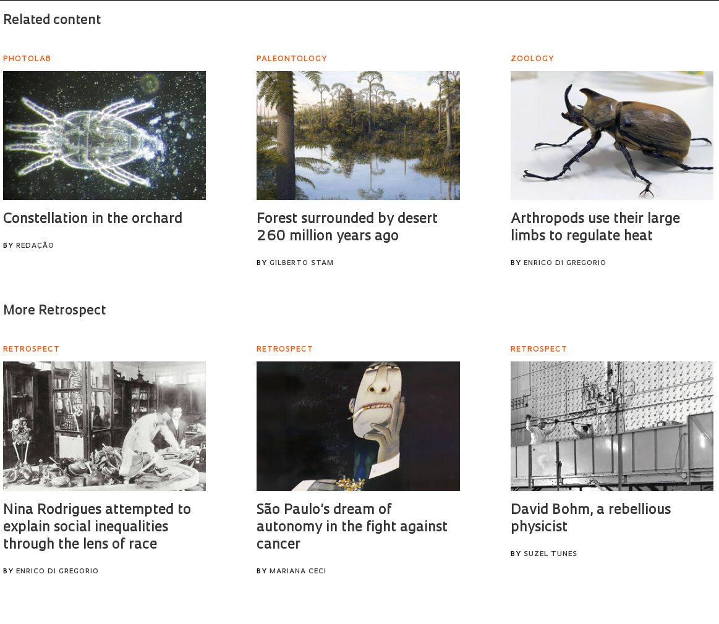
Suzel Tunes (550, 554)
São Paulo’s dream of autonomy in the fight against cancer (352, 528)
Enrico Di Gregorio (565, 263)
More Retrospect (54, 311)
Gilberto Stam (302, 263)
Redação (35, 246)
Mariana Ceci (298, 571)
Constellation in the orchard (92, 220)
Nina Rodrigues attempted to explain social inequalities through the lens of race (97, 528)
